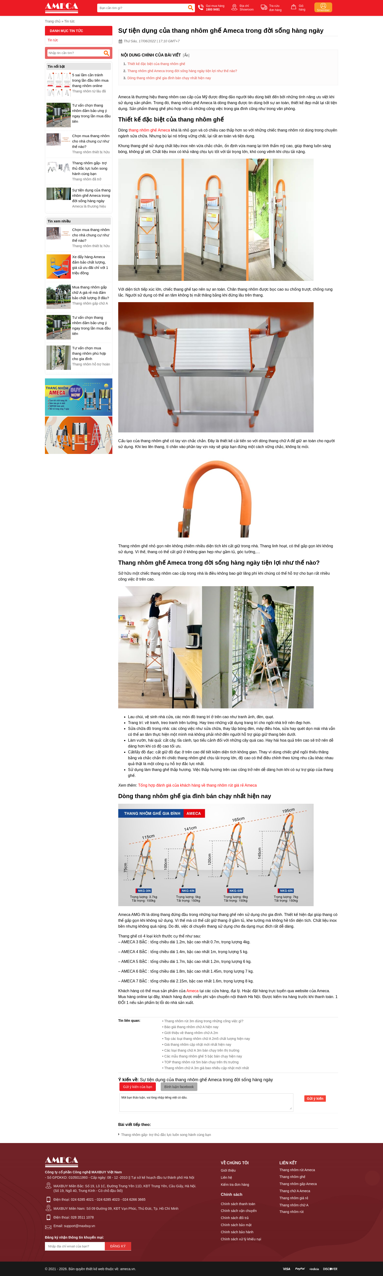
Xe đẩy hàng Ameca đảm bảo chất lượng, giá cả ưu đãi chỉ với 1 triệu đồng (90, 265)
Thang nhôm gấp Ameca (298, 1184)
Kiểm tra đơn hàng (235, 1185)
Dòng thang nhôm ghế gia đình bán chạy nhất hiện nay (169, 78)
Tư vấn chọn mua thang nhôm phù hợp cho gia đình (89, 353)
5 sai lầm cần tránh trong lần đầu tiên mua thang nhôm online (90, 80)
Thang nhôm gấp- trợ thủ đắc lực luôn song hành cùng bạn (164, 1134)
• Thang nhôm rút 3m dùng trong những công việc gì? (202, 1021)
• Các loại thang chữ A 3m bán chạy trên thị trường (200, 1050)
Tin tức (69, 21)
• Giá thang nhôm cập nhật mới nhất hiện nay (196, 1044)
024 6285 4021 (82, 1199)
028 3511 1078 (82, 1217)
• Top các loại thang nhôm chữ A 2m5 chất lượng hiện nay (206, 1039)
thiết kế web (95, 1269)
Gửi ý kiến (315, 1098)
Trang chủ (53, 21)
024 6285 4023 (108, 1199)
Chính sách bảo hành (237, 1232)
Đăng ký (118, 1246)
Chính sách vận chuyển (239, 1211)
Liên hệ (226, 1177)
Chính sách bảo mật (236, 1225)
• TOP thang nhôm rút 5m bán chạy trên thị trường (200, 1062)
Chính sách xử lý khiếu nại (241, 1239)
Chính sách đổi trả (235, 1218)
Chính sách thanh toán (238, 1204)
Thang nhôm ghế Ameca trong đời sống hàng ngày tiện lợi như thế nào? (182, 71)
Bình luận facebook (179, 1087)
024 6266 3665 (134, 1199)
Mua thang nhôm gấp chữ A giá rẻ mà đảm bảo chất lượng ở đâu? (90, 292)
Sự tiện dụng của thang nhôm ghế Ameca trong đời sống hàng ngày (91, 195)
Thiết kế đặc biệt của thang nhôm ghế (156, 64)
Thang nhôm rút (291, 1212)
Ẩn (186, 55)
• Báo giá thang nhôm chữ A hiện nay (190, 1027)
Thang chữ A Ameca (294, 1191)
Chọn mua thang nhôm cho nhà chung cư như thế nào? (91, 141)
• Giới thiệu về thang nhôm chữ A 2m (190, 1033)
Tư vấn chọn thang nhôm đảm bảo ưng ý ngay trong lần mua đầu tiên (91, 113)
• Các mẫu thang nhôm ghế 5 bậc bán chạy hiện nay (202, 1056)
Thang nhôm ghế (292, 1177)
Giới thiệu (228, 1170)
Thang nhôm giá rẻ (293, 1198)
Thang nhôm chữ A (294, 1205)
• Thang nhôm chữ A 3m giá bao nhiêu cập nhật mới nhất (205, 1068)
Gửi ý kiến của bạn (137, 1087)
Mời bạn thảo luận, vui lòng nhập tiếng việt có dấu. (206, 1102)
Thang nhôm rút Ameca (297, 1170)
